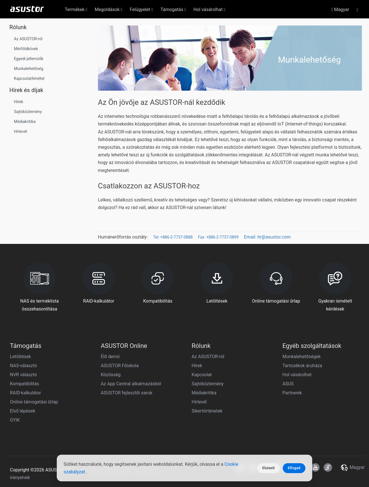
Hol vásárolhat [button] (210, 9)
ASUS (288, 383)
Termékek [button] (76, 9)
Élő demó (110, 356)
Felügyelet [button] (141, 9)
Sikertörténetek (207, 411)
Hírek (18, 101)
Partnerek (292, 392)
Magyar (340, 9)
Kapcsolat (202, 374)
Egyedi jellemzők (28, 58)
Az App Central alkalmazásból (131, 383)
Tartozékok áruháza (302, 365)
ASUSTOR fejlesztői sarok (126, 392)
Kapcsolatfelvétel (29, 78)
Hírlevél (20, 131)
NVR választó (23, 374)
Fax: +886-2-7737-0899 (218, 237)
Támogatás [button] (173, 9)
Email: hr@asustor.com (267, 237)
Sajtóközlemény (28, 111)
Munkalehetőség (28, 68)
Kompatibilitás (24, 383)
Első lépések (22, 411)
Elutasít (268, 468)
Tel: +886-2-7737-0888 (172, 237)
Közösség (111, 374)
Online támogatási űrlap (34, 402)
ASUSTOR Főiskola (120, 365)
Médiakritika (25, 121)
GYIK (15, 420)
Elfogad (294, 468)
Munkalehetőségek (301, 356)
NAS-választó (23, 365)
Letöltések (20, 356)
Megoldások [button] (108, 9)
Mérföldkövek (26, 48)
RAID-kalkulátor (25, 392)
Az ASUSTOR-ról (28, 39)
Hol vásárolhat (297, 374)
